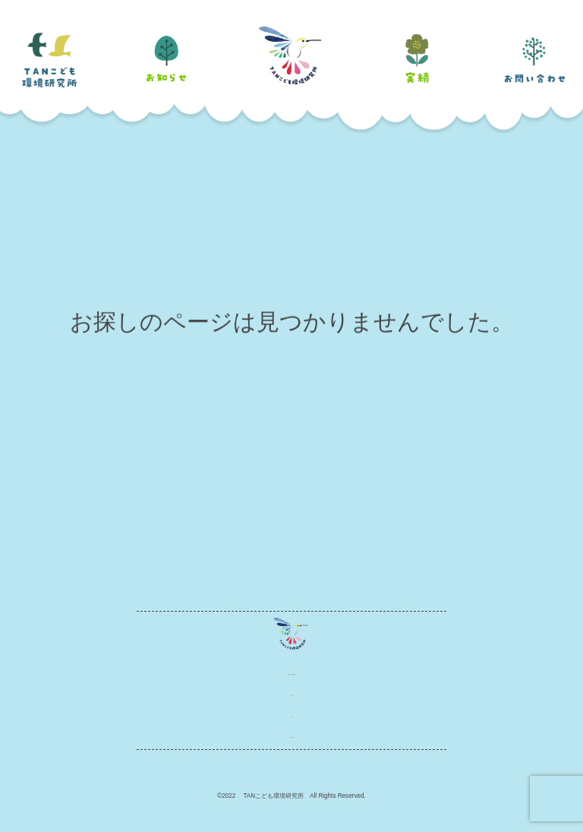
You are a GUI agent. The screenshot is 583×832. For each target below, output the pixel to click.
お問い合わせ (291, 735)
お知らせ (291, 693)
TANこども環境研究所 (291, 672)
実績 (291, 714)
